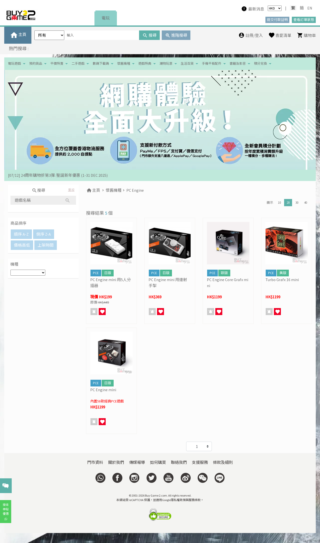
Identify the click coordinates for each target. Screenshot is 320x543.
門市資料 (95, 462)
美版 (282, 273)
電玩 (106, 17)
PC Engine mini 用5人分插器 (110, 282)
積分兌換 (260, 63)
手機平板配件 (211, 63)
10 (279, 202)
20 (288, 202)
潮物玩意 (166, 63)
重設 (71, 190)
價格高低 (22, 245)
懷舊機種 (123, 63)
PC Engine (135, 190)
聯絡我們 (179, 462)
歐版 (224, 273)
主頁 (93, 190)
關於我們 (116, 462)
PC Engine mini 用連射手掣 (168, 282)
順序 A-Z (21, 234)
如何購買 (158, 462)
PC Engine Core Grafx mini (227, 282)
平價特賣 (56, 63)
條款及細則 (223, 462)
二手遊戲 (78, 63)
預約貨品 (35, 63)
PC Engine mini (103, 389)
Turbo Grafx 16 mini (282, 279)
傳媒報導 (137, 462)
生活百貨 (187, 63)
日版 (107, 273)
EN (309, 7)
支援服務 (200, 462)
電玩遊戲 (14, 63)
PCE (96, 273)
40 (305, 202)
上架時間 (46, 245)
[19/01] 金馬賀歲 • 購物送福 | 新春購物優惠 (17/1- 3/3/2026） (60, 175)
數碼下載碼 (101, 63)
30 (296, 202)
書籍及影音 (238, 63)
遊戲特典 (144, 63)
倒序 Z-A (43, 234)
